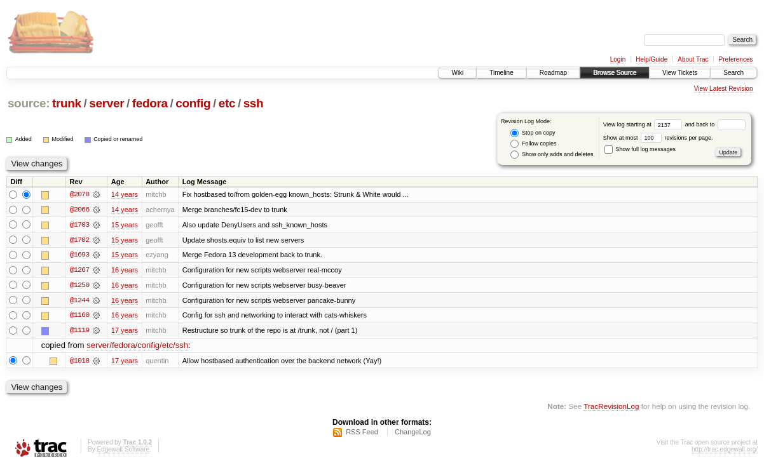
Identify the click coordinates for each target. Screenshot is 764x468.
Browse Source (614, 72)
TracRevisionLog (611, 408)
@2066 (79, 209)
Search (733, 72)
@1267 (79, 270)
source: (29, 103)
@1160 (79, 316)
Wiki (457, 72)
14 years (124, 194)
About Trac (693, 59)
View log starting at (644, 124)
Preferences (736, 59)
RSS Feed (362, 434)
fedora (150, 103)
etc (227, 103)
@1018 (79, 362)
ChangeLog (413, 434)
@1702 (79, 240)
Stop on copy (532, 133)
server (106, 103)
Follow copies (533, 144)
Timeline (501, 72)
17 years (124, 331)
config (192, 103)
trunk (66, 103)
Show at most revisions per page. (658, 138)
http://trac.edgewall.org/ (725, 451)
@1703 (79, 225)
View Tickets (679, 72)
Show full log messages (640, 149)
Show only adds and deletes (551, 154)
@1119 (79, 331)
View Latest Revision (723, 88)
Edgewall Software (123, 451)
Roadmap (553, 72)
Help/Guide (651, 59)
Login (617, 59)
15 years (124, 225)
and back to (715, 124)
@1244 (79, 301)
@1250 (79, 286)
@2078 (79, 194)
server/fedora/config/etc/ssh (137, 347)
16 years (124, 270)
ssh (253, 103)
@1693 (79, 255)
